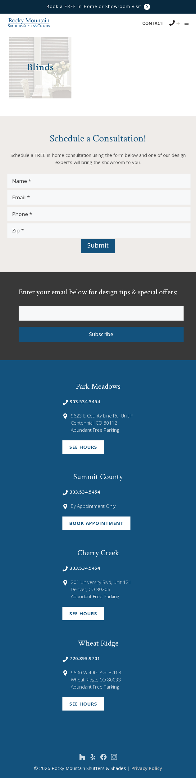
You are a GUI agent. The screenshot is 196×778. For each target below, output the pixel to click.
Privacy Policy (146, 768)
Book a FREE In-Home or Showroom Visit (98, 6)
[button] (186, 24)
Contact (152, 23)
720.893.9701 (81, 658)
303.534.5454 (81, 401)
